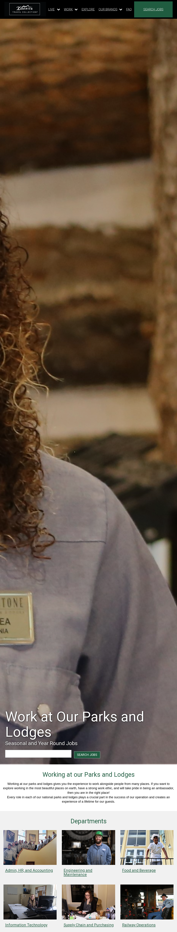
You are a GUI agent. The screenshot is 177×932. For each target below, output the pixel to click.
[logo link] (25, 9)
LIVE (51, 9)
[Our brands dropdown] (110, 9)
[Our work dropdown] (71, 9)
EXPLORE (88, 9)
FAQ (129, 9)
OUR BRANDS (108, 9)
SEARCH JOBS (153, 9)
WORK (68, 9)
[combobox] (25, 753)
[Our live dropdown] (54, 9)
